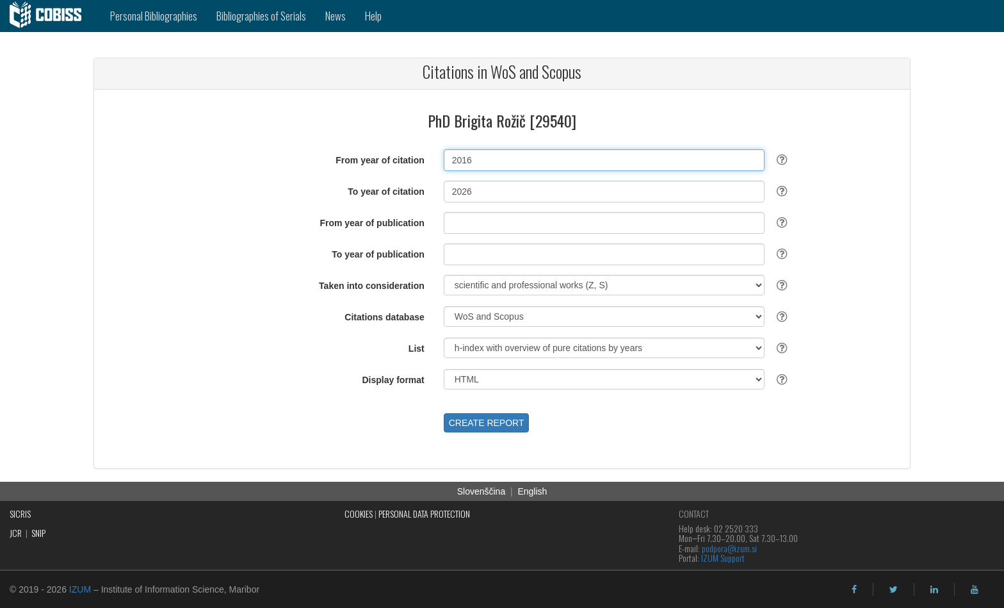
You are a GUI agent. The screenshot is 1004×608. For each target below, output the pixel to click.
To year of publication (378, 254)
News (335, 16)
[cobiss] (50, 16)
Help (373, 16)
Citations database (384, 317)
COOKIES (358, 513)
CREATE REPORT (486, 423)
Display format (393, 380)
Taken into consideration (372, 286)
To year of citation (386, 191)
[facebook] (854, 589)
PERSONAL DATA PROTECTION (424, 513)
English (532, 491)
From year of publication (372, 223)
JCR (16, 532)
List (417, 348)
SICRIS (20, 513)
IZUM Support (723, 557)
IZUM (80, 589)
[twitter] (893, 589)
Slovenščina (481, 491)
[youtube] (974, 589)
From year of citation (380, 160)
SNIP (38, 532)
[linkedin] (934, 589)
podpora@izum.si (729, 548)
